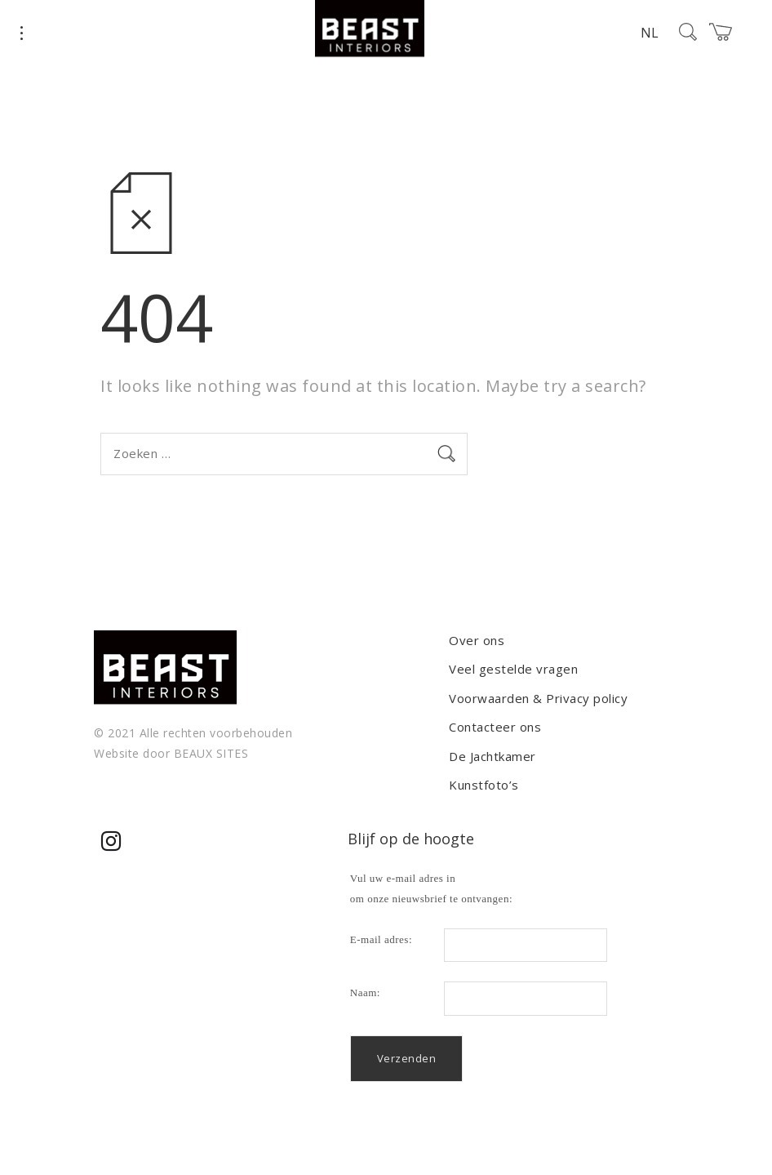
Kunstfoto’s (484, 785)
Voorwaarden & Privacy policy (538, 698)
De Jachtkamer (492, 756)
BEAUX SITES (211, 753)
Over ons (476, 640)
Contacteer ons (495, 727)
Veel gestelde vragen (513, 669)
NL (650, 33)
